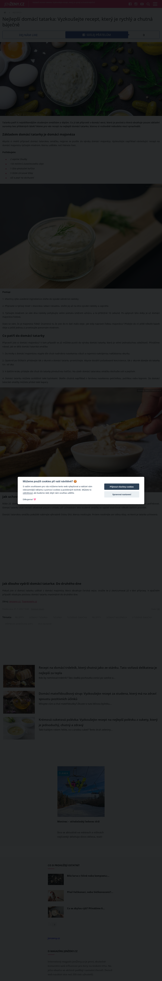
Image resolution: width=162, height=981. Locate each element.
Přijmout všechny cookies (122, 487)
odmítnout (28, 493)
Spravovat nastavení (121, 494)
